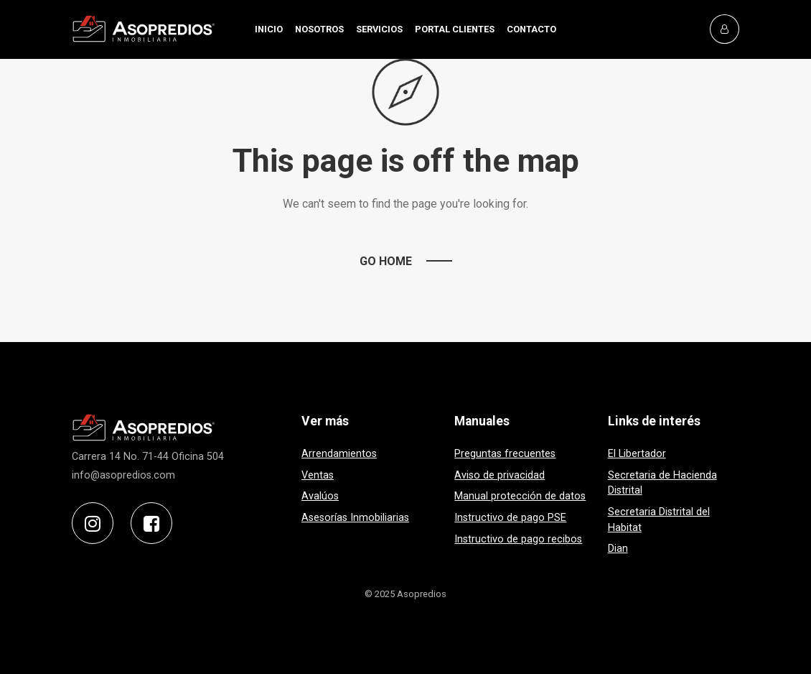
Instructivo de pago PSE (510, 518)
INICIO (269, 29)
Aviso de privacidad (499, 475)
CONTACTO (531, 29)
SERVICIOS (379, 29)
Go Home (386, 261)
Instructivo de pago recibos (518, 539)
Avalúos (320, 496)
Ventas (317, 475)
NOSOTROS (319, 29)
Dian (618, 549)
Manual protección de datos (520, 496)
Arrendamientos (339, 454)
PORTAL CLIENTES (454, 29)
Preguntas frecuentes (504, 454)
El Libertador (637, 454)
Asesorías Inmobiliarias (355, 518)
